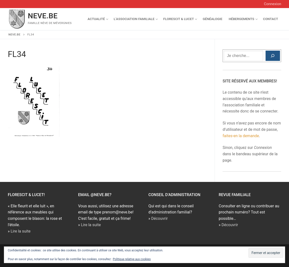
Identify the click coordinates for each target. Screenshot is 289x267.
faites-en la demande (241, 136)
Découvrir (159, 218)
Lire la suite (20, 231)
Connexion (272, 4)
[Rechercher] (273, 56)
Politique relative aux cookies (132, 259)
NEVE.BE (43, 15)
